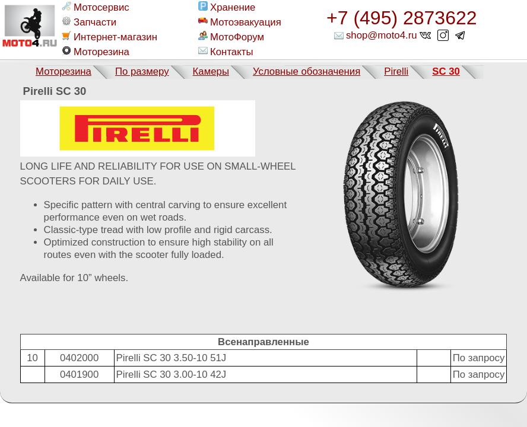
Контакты (225, 52)
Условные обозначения (306, 71)
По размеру (142, 71)
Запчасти (89, 22)
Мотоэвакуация (239, 22)
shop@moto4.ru (381, 35)
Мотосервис (95, 7)
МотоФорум (231, 37)
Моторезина (95, 52)
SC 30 (446, 71)
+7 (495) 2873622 (401, 18)
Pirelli (396, 71)
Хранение (226, 7)
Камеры (211, 71)
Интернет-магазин (109, 37)
